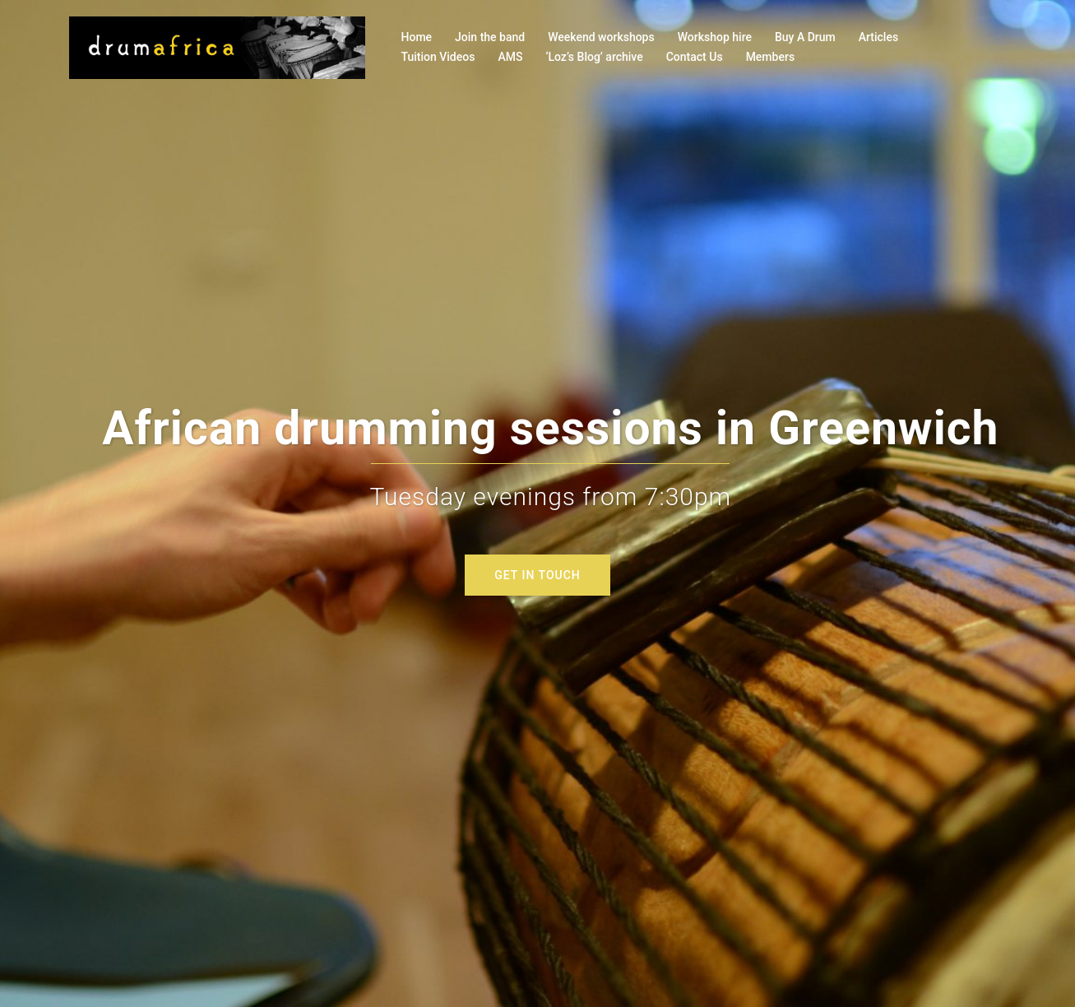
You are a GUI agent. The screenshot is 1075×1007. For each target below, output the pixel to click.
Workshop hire (715, 37)
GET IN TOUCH (537, 575)
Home (417, 37)
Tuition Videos (438, 56)
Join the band (490, 37)
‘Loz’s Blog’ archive (593, 56)
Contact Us (694, 56)
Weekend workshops (601, 37)
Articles (878, 37)
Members (770, 56)
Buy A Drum (805, 37)
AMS (510, 56)
